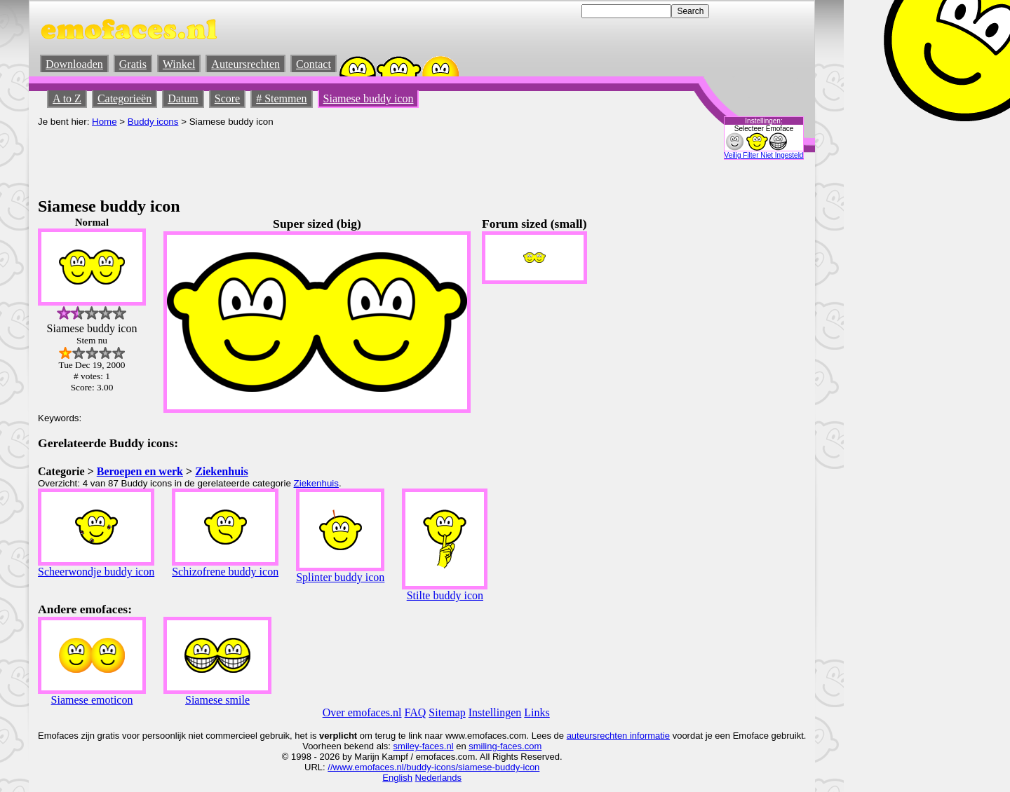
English (397, 777)
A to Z (67, 98)
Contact (313, 64)
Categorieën (124, 98)
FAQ (415, 712)
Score (227, 98)
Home (104, 121)
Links (536, 712)
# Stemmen (281, 98)
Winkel (179, 64)
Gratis (133, 64)
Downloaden (74, 64)
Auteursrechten (245, 64)
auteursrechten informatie (618, 735)
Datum (183, 98)
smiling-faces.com (505, 746)
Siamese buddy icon (368, 98)
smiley (406, 746)
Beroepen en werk (140, 471)
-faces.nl (436, 746)
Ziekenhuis (221, 471)
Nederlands (438, 777)
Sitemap (447, 712)
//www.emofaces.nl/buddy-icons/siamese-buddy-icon (433, 767)
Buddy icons (153, 121)
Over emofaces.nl (362, 712)
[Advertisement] (293, 158)
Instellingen (495, 712)
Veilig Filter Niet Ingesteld (764, 155)
